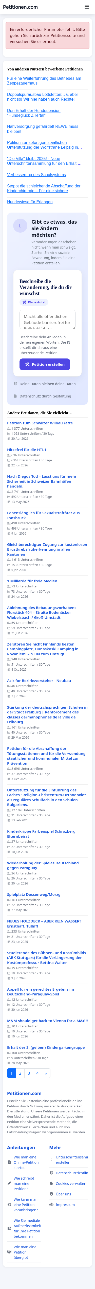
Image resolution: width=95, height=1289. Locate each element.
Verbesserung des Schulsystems (36, 175)
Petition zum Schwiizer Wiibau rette (40, 423)
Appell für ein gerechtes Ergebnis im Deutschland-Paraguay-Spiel (40, 992)
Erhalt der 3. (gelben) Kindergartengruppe (46, 1047)
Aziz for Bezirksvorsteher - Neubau (39, 680)
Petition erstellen (45, 364)
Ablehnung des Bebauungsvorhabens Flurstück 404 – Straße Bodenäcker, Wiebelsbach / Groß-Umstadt (41, 612)
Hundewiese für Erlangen (30, 202)
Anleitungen (21, 1147)
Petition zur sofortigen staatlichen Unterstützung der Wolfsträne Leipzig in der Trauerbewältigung (42, 147)
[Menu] (87, 7)
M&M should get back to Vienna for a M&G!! (47, 1020)
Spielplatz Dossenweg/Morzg (34, 894)
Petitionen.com (20, 7)
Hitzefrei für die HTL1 (26, 449)
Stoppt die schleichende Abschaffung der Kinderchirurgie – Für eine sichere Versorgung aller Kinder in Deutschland (44, 191)
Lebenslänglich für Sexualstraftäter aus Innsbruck (43, 515)
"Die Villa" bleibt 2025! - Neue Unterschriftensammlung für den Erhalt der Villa (45, 163)
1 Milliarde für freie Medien (32, 581)
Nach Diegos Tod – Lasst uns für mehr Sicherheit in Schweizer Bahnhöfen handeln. (42, 481)
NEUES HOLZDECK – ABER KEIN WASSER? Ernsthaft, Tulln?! (44, 924)
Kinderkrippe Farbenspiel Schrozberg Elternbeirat (41, 834)
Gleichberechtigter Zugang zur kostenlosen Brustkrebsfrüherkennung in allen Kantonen (47, 549)
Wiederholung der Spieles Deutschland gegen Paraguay (43, 865)
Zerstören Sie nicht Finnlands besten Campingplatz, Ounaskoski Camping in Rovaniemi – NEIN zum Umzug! (43, 649)
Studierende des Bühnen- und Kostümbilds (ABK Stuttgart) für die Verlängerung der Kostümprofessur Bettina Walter (46, 957)
